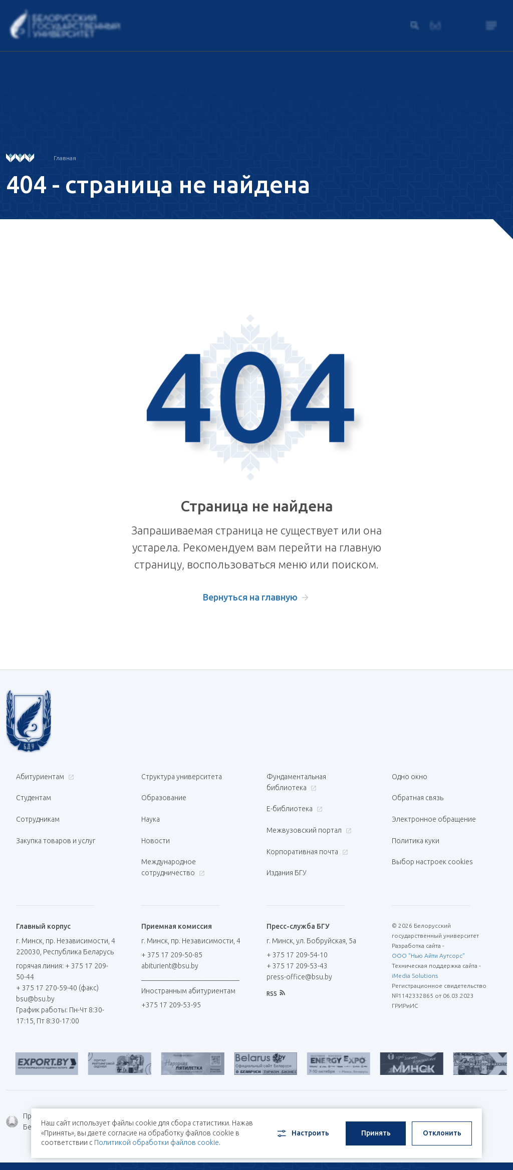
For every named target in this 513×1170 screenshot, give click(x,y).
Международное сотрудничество (173, 846)
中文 (500, 1150)
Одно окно (409, 777)
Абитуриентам (44, 777)
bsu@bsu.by (35, 972)
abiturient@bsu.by (169, 939)
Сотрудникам (38, 809)
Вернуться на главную (250, 597)
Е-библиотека (293, 804)
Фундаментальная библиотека (296, 782)
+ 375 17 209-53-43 (297, 939)
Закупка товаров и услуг (55, 825)
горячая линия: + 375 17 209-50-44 (54, 944)
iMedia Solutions (415, 949)
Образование (163, 793)
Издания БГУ (287, 852)
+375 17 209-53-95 (171, 978)
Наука (150, 809)
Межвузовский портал (308, 820)
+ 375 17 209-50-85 (171, 928)
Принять (376, 1128)
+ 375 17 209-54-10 (297, 928)
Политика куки (415, 825)
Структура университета (181, 777)
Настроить (302, 1128)
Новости (155, 825)
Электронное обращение (434, 809)
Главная (65, 158)
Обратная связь (417, 793)
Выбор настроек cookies (432, 841)
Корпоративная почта (306, 836)
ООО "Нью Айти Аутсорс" (428, 929)
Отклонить (442, 1128)
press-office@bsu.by (299, 950)
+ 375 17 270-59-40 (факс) (57, 961)
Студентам (33, 793)
